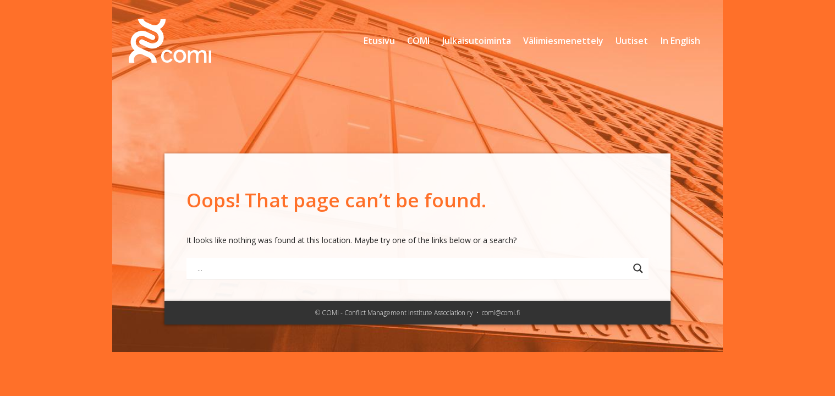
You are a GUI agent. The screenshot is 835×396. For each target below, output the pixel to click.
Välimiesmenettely (563, 41)
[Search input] (412, 268)
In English (680, 41)
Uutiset (632, 41)
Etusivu (379, 41)
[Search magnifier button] (638, 268)
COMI (418, 41)
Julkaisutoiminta (476, 41)
